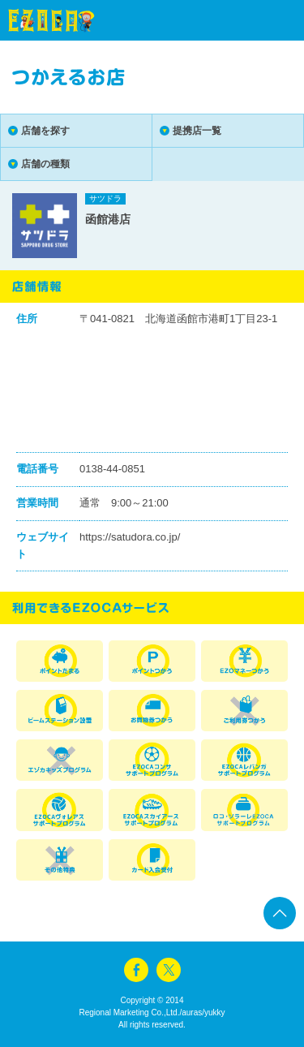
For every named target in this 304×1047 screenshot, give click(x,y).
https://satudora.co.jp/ (129, 537)
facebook (136, 970)
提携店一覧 (197, 130)
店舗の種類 (45, 164)
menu (263, 20)
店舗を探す (45, 130)
